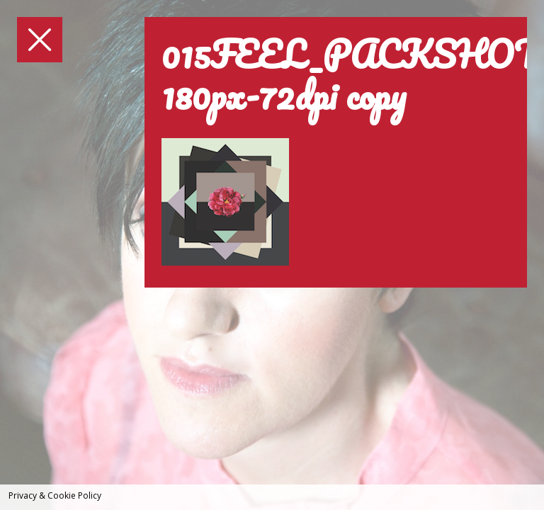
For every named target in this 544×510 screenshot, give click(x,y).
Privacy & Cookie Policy (54, 495)
